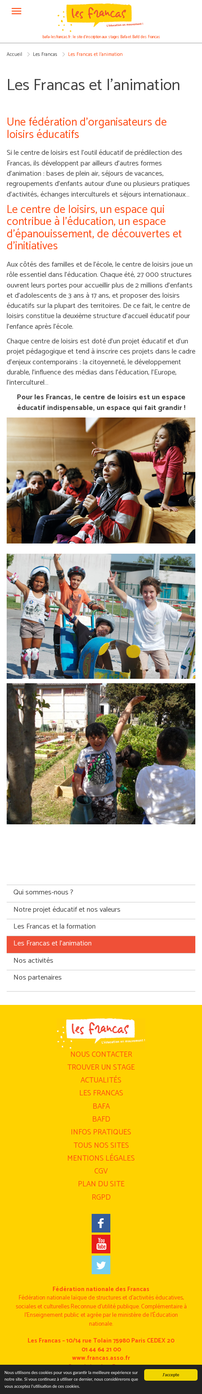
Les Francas (45, 55)
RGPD (101, 1197)
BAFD (101, 1119)
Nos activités (33, 961)
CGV (101, 1171)
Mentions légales (101, 1158)
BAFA (101, 1106)
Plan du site (101, 1184)
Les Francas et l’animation (52, 943)
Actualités (101, 1080)
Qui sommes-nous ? (43, 892)
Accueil (14, 55)
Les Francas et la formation (54, 927)
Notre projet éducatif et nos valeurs (67, 910)
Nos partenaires (37, 978)
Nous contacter (101, 1054)
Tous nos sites (101, 1145)
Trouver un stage (101, 1067)
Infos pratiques (101, 1132)
